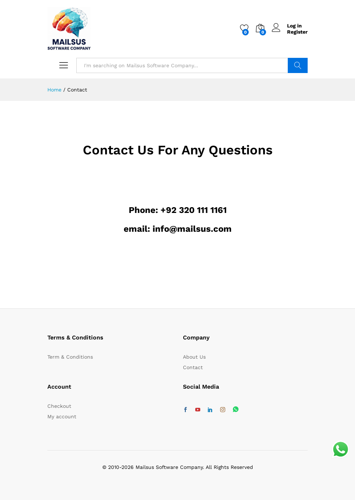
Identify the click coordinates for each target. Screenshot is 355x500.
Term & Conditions (70, 357)
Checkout (59, 406)
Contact (193, 367)
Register (297, 32)
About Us (194, 357)
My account (61, 416)
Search (298, 65)
